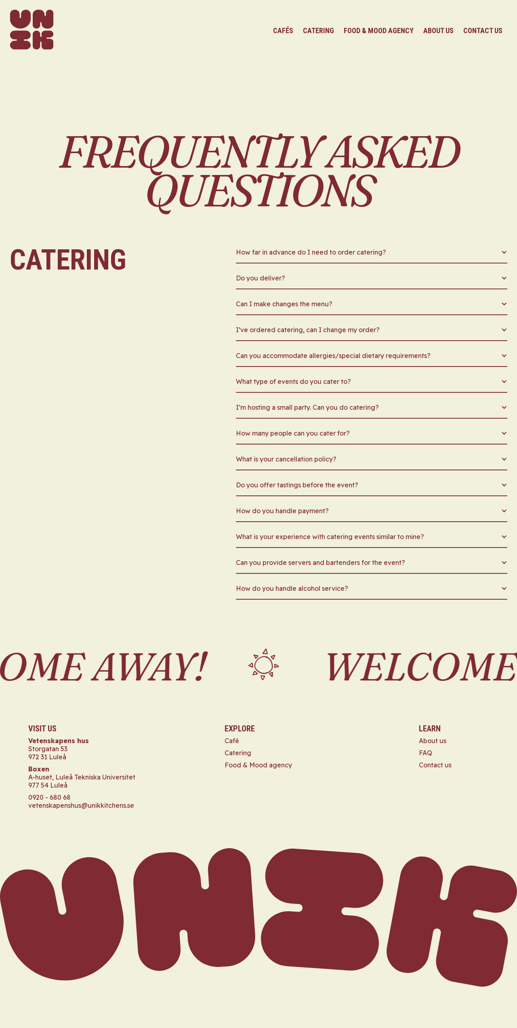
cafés (283, 30)
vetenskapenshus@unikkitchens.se (81, 805)
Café (232, 741)
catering (318, 30)
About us (438, 30)
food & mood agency (379, 30)
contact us (482, 30)
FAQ (425, 753)
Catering (238, 753)
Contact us (435, 765)
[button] (371, 255)
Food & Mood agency (258, 765)
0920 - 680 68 (49, 797)
